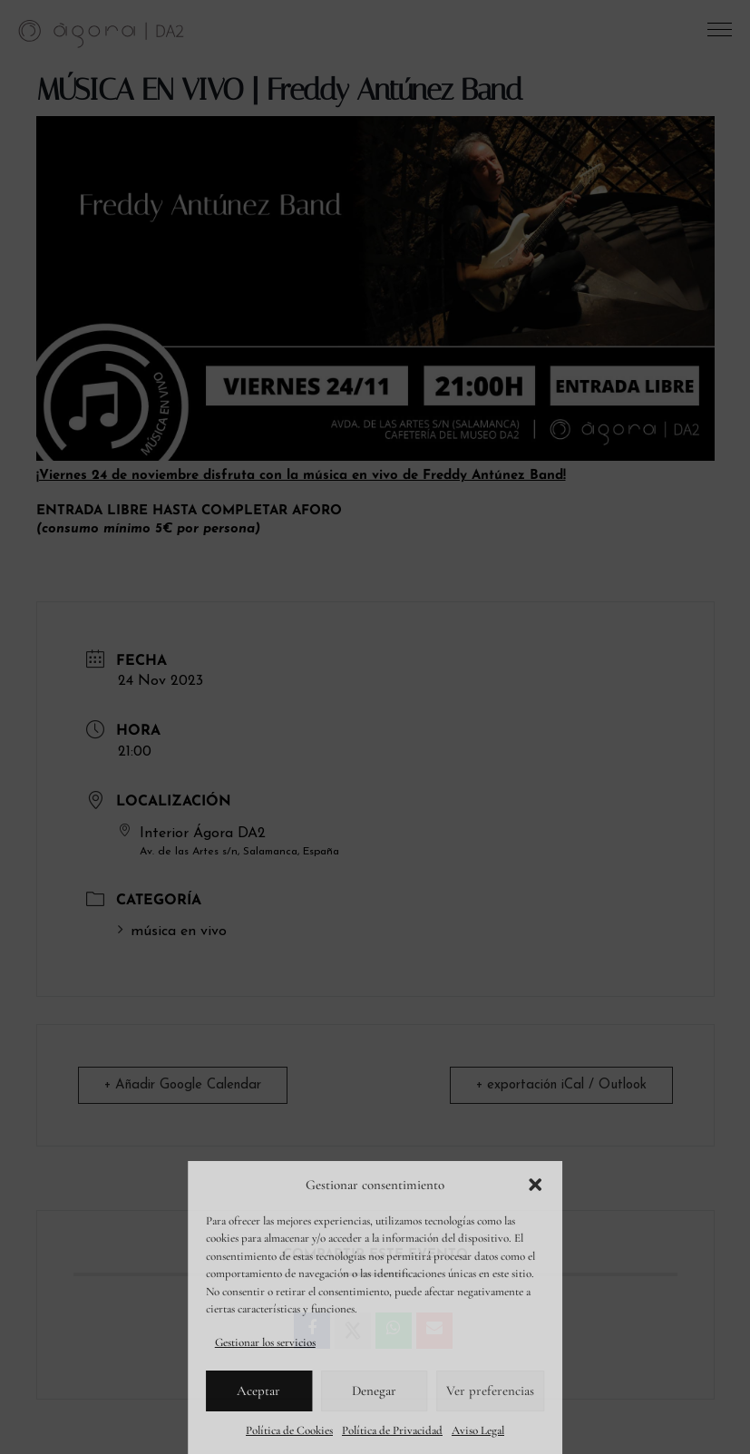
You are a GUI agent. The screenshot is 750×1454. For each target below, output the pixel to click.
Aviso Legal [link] (478, 1430)
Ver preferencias (490, 1390)
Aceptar (258, 1390)
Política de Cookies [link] (289, 1430)
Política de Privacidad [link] (392, 1430)
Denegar (374, 1390)
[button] (535, 1185)
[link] (101, 32)
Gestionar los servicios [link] (265, 1342)
